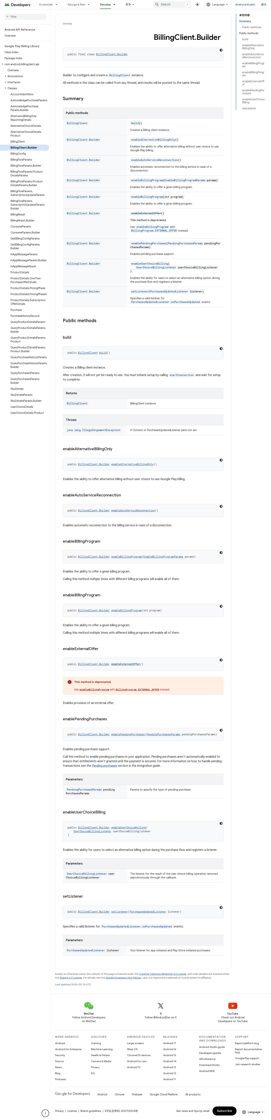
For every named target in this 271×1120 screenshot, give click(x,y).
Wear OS (132, 1049)
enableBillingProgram (147, 180)
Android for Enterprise (68, 1049)
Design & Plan (76, 4)
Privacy (95, 1067)
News (58, 1067)
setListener (139, 291)
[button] (24, 64)
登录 (264, 4)
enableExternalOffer (146, 213)
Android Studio (245, 4)
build (135, 123)
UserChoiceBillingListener (156, 267)
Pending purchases (104, 766)
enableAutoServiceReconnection (154, 160)
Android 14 (169, 1061)
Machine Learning (102, 1049)
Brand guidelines (91, 1110)
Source (59, 1061)
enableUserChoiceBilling (149, 263)
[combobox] (172, 4)
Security (60, 1055)
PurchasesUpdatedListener (169, 291)
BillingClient (119, 75)
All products (192, 1094)
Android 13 (169, 1067)
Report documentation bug (248, 1050)
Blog (57, 1073)
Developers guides (210, 1053)
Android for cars (137, 1061)
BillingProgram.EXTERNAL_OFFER (154, 230)
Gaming (96, 1043)
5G (93, 1073)
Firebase (137, 1094)
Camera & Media (101, 1061)
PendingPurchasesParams (185, 243)
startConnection (182, 375)
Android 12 (169, 1073)
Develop (67, 23)
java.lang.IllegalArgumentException (93, 430)
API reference (207, 1059)
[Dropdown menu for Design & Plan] (90, 4)
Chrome (119, 1094)
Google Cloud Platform (164, 1094)
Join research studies (247, 1064)
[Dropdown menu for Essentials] (58, 4)
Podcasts (60, 1079)
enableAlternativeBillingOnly (153, 139)
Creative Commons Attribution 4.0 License (162, 974)
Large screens (135, 1043)
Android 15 (169, 1055)
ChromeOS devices (138, 1055)
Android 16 (169, 1049)
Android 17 (169, 1043)
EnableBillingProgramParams (184, 180)
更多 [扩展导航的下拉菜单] (128, 4)
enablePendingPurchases (148, 243)
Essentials (46, 4)
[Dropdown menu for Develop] (116, 4)
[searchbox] (25, 17)
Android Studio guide (212, 1047)
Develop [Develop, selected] (105, 4)
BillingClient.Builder (112, 54)
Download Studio (209, 1065)
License (72, 1110)
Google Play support (247, 1058)
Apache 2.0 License (71, 977)
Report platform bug (247, 1043)
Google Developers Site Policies (123, 977)
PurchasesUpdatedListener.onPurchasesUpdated (165, 302)
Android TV (133, 1067)
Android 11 (169, 1079)
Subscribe (224, 1111)
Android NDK (207, 1071)
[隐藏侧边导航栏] (45, 1113)
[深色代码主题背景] (221, 50)
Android (60, 1043)
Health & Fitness (100, 1055)
